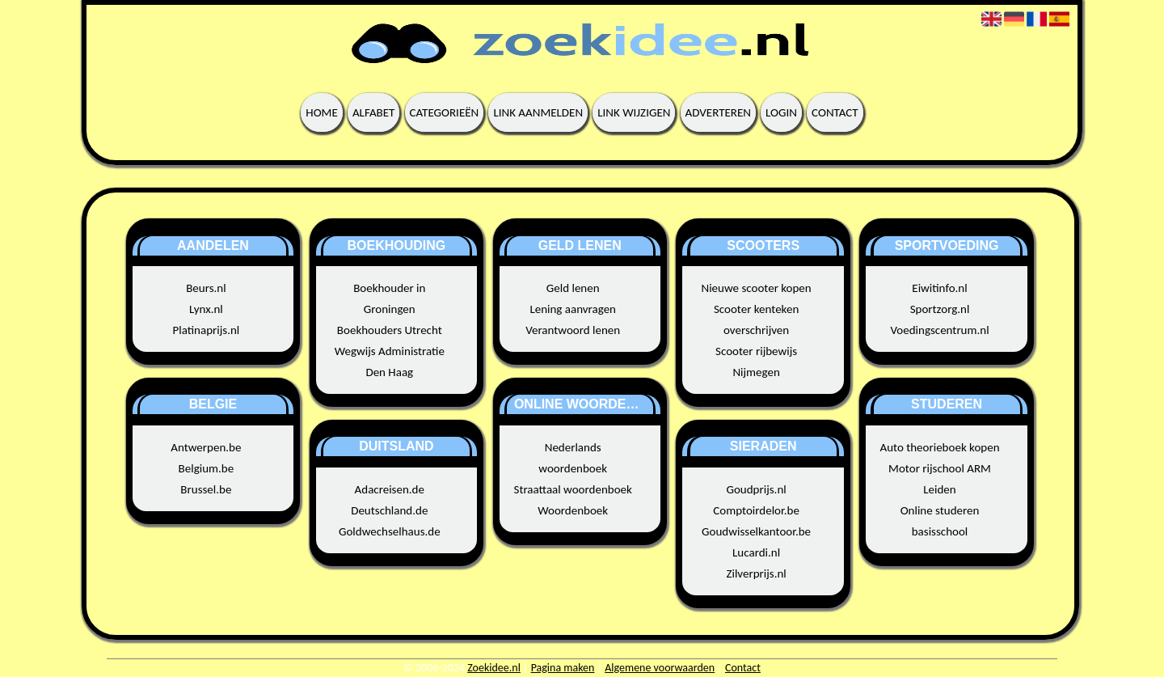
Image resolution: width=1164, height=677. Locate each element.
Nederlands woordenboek (572, 458)
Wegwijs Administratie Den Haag (390, 361)
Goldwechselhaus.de (390, 531)
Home (321, 112)
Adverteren (718, 112)
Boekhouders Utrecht (389, 330)
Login (781, 112)
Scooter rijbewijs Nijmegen (756, 361)
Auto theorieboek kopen (939, 447)
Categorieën (444, 112)
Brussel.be (205, 489)
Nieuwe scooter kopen (756, 288)
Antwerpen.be (206, 447)
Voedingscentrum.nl (939, 330)
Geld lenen (573, 288)
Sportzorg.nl (940, 309)
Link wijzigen (633, 112)
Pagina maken (563, 668)
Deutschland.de (389, 510)
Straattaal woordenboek (573, 489)
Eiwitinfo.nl (939, 288)
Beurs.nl (206, 288)
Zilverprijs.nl (756, 573)
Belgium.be (206, 468)
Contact (835, 112)
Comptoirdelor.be (756, 510)
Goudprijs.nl (756, 489)
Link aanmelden (538, 112)
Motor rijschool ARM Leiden (939, 479)
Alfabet (373, 112)
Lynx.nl (206, 309)
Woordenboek (573, 510)
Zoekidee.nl (494, 668)
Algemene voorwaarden (660, 668)
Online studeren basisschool (940, 521)
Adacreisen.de (389, 489)
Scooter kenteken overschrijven (756, 319)
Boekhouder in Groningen (389, 298)
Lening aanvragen (572, 309)
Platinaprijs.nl (205, 330)
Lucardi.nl (756, 552)
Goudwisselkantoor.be (756, 531)
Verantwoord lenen (572, 330)
